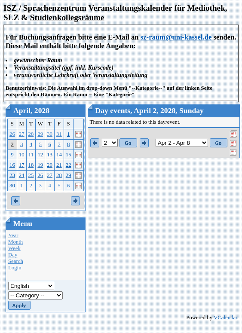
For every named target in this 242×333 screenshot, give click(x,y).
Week (14, 248)
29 (40, 134)
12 (40, 155)
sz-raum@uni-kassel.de (176, 37)
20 (49, 165)
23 (12, 175)
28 (31, 134)
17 (22, 165)
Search (15, 261)
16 (12, 165)
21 (59, 165)
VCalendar (225, 318)
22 (68, 165)
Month (15, 242)
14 (59, 155)
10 (22, 155)
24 (22, 175)
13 (49, 155)
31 (59, 134)
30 (49, 134)
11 (31, 155)
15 (68, 155)
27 (22, 134)
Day (12, 255)
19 (40, 165)
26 (12, 134)
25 (31, 175)
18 (31, 165)
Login (14, 268)
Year (13, 235)
